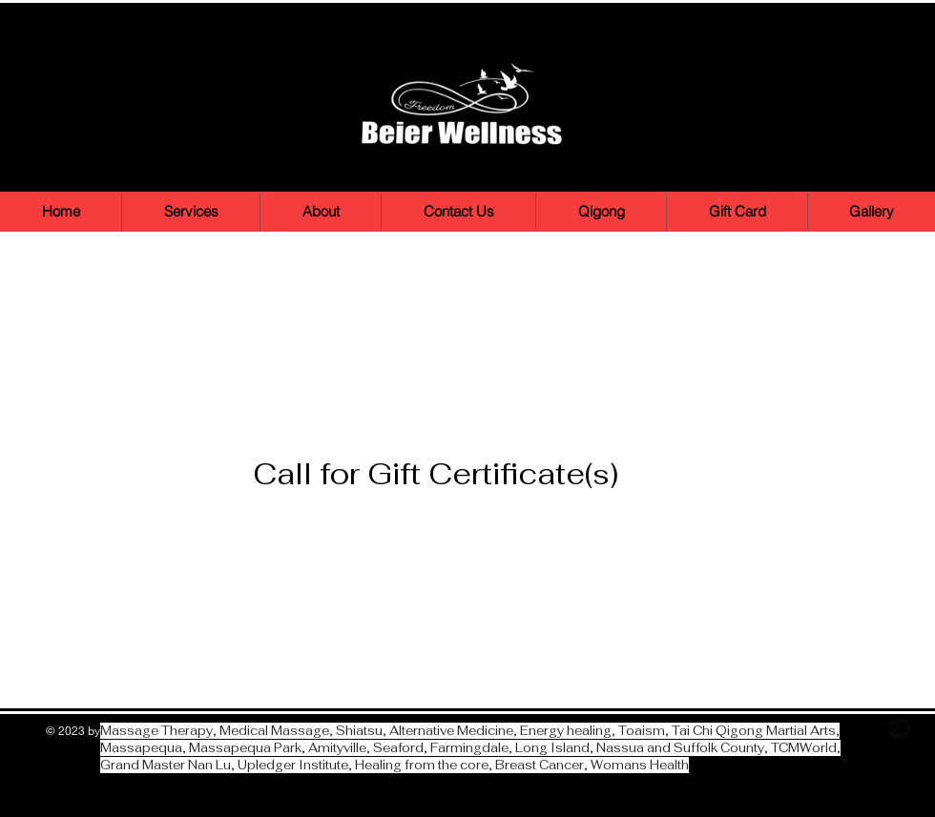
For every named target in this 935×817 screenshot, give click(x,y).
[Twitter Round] (899, 728)
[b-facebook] (872, 728)
